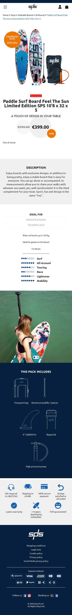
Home (6, 15)
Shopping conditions (36, 545)
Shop (13, 15)
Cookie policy (36, 553)
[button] (32, 84)
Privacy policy (36, 557)
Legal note (36, 549)
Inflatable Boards (25, 15)
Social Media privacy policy (36, 561)
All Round (39, 15)
